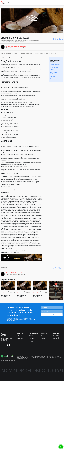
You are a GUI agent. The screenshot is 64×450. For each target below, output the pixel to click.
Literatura (31, 341)
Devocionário (32, 337)
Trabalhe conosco (21, 337)
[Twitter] (58, 39)
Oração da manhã (55, 64)
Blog (18, 335)
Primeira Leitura (54, 67)
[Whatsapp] (55, 39)
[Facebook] (53, 39)
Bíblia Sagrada (32, 338)
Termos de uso (56, 338)
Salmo (52, 69)
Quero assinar (52, 315)
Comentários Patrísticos (53, 73)
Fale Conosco (56, 335)
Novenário (31, 335)
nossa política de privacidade (50, 320)
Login (42, 335)
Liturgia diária (4, 35)
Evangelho (53, 76)
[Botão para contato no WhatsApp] (61, 447)
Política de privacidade (58, 340)
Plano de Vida (32, 340)
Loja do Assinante (45, 337)
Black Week (19, 340)
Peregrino (43, 338)
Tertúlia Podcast (20, 338)
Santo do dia (53, 79)
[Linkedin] (60, 39)
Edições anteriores (33, 343)
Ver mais (3, 298)
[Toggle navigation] (61, 2)
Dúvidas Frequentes (57, 337)
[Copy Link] (62, 39)
